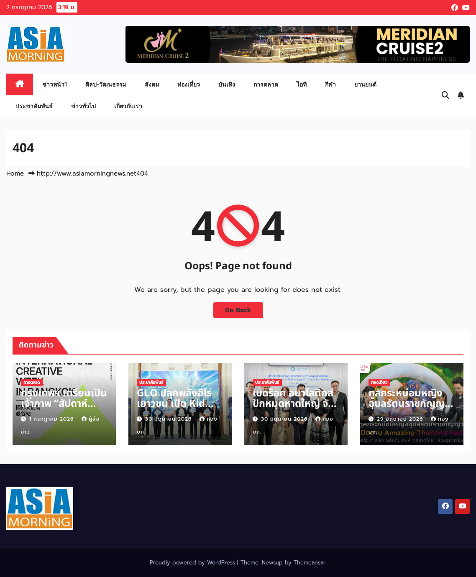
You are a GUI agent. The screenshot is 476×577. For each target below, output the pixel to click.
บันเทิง (226, 84)
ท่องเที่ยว (188, 84)
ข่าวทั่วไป (83, 106)
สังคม (152, 84)
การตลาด (265, 84)
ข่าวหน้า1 (54, 84)
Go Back (238, 310)
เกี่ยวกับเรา (128, 106)
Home (15, 173)
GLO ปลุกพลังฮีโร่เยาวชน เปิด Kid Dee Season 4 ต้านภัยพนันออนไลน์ (180, 409)
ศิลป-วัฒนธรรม (105, 84)
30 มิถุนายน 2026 (169, 419)
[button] (445, 95)
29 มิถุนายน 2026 (401, 419)
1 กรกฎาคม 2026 (52, 419)
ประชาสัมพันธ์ (34, 106)
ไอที (302, 84)
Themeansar (309, 563)
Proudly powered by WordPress (193, 563)
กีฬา (330, 84)
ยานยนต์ (365, 84)
